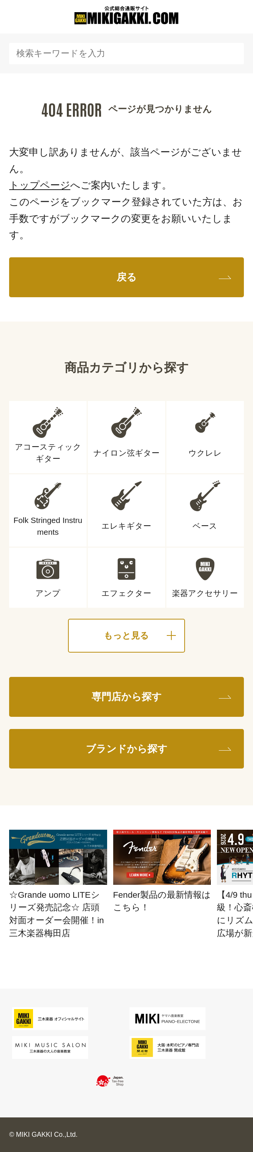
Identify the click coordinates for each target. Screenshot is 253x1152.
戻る (127, 277)
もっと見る (126, 635)
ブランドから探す (127, 748)
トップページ (39, 185)
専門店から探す (127, 696)
